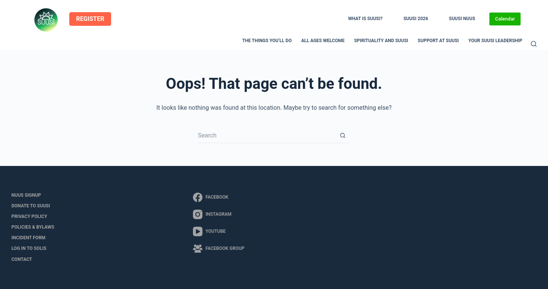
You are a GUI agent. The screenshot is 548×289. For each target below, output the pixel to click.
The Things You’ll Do (267, 40)
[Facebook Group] (219, 248)
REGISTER (90, 18)
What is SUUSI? (365, 18)
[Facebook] (219, 197)
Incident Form (28, 237)
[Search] (534, 44)
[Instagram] (219, 214)
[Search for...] (266, 135)
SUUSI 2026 (415, 18)
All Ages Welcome (322, 40)
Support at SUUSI (438, 40)
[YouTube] (219, 231)
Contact (21, 259)
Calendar (505, 19)
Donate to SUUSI (30, 205)
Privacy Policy (29, 216)
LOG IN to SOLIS (28, 248)
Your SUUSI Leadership (495, 40)
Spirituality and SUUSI (381, 40)
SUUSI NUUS (462, 18)
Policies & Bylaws (32, 227)
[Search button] (342, 135)
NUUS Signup (26, 195)
